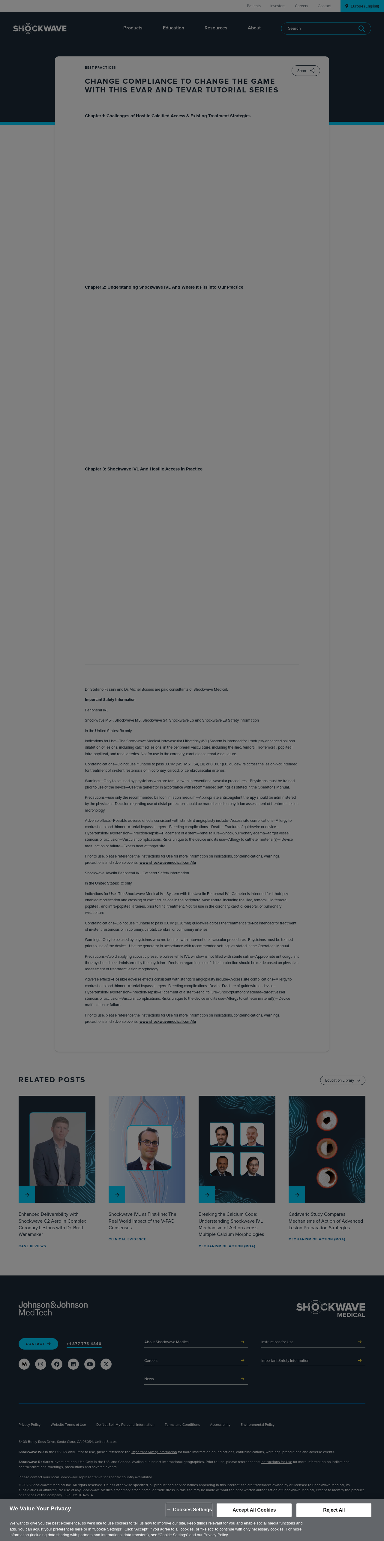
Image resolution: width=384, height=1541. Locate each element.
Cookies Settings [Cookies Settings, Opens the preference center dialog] (192, 1509)
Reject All (334, 1510)
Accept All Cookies (254, 1510)
